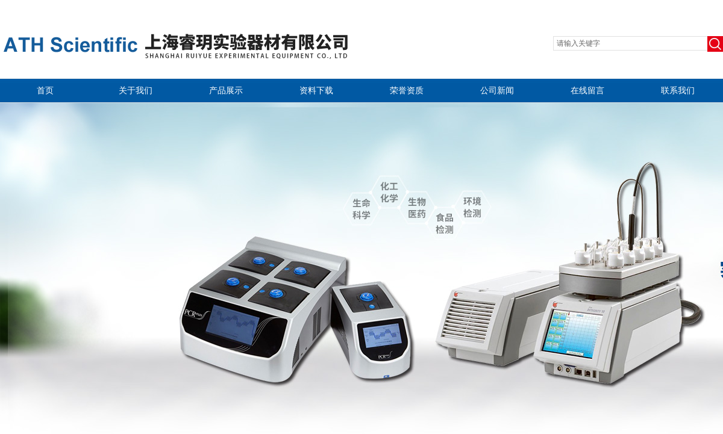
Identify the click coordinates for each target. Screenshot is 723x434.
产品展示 (226, 90)
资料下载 (316, 90)
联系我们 (678, 90)
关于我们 (135, 90)
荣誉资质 (407, 90)
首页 (45, 90)
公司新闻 (497, 90)
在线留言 (587, 90)
